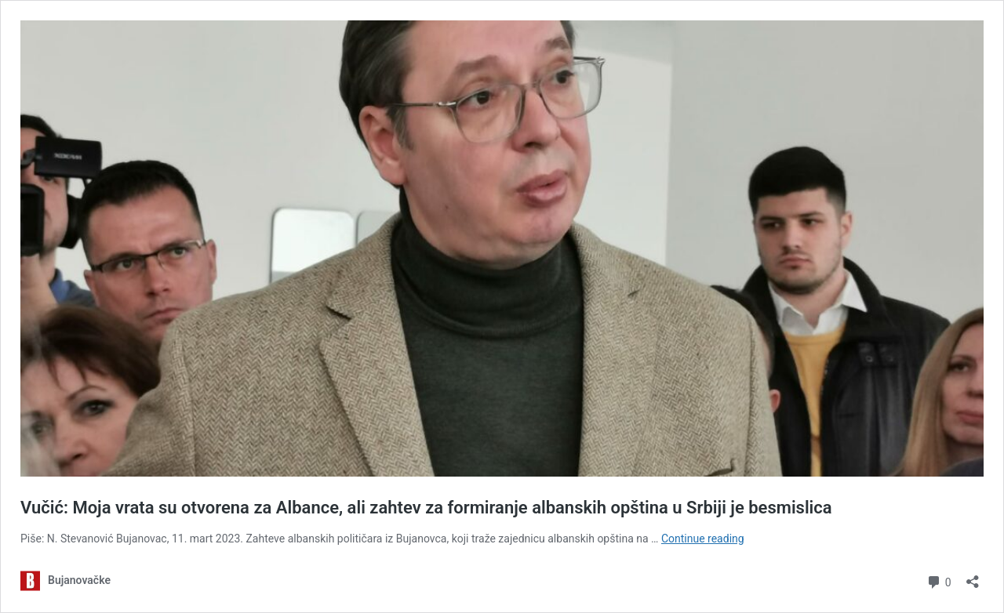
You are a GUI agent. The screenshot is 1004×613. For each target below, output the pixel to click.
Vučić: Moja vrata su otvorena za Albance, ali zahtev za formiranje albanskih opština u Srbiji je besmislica (426, 507)
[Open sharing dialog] (973, 576)
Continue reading (702, 538)
